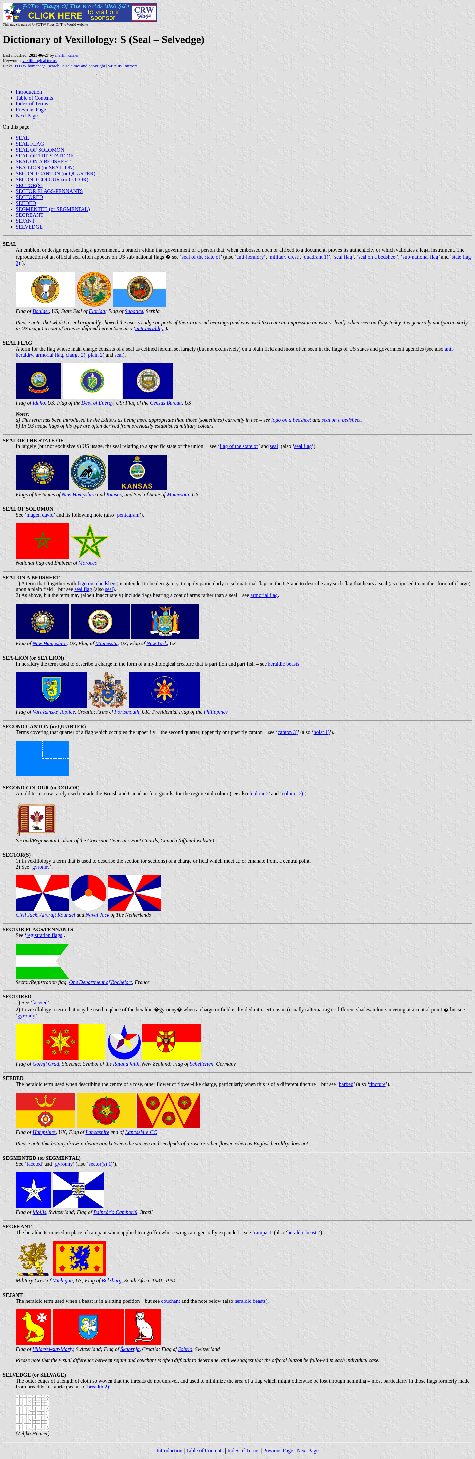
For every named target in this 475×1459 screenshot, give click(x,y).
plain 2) (96, 355)
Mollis (39, 1212)
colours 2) (292, 793)
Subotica (134, 311)
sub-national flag (420, 257)
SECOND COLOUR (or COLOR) (52, 179)
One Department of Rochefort (100, 982)
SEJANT (25, 221)
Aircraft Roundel (57, 915)
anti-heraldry (250, 257)
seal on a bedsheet (377, 257)
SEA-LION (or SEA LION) (45, 167)
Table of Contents (34, 97)
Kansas (114, 494)
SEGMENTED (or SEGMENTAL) (53, 209)
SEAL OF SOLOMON (40, 150)
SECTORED (29, 197)
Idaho (39, 403)
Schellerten (201, 1064)
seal (118, 355)
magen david (39, 515)
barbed (346, 1084)
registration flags (44, 935)
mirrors (131, 65)
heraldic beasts (283, 664)
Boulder (41, 311)
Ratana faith (126, 1064)
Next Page (27, 115)
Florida (97, 311)
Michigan (62, 1280)
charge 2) (75, 355)
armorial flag (49, 355)
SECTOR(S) (29, 185)
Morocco (88, 563)
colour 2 (260, 793)
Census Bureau (166, 403)
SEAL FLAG (30, 144)
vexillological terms (39, 60)
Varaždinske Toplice (54, 712)
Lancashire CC (141, 1132)
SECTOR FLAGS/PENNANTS (49, 191)
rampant (262, 1232)
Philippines (216, 712)
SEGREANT (30, 215)
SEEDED (26, 203)
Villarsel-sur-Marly (53, 1349)
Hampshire (44, 1132)
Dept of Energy (97, 403)
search (53, 65)
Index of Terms (32, 103)
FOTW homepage (30, 65)
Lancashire (97, 1132)
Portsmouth (126, 712)
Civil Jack (26, 915)
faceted (40, 1002)
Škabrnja (130, 1349)
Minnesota (178, 494)
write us (115, 65)
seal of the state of (201, 257)
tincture (377, 1084)
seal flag (343, 257)
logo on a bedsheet (291, 420)
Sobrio (185, 1349)
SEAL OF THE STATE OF (44, 155)
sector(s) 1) (100, 1164)
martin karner (67, 55)
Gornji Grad (46, 1064)
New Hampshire (79, 494)
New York (156, 643)
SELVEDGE (29, 227)
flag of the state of (239, 446)
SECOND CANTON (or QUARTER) (55, 173)
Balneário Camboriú (115, 1212)
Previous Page (31, 109)
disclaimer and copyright (83, 65)
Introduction (29, 92)
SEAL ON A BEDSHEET (43, 161)
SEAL (22, 138)
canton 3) (288, 732)
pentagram (128, 515)
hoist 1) (322, 732)
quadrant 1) (316, 257)
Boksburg (112, 1280)
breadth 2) (98, 1386)
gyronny (41, 867)
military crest (284, 257)
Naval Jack (98, 915)
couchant (170, 1301)
